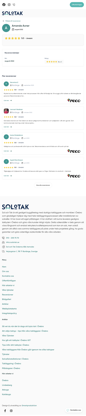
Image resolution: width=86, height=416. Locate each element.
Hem (4, 267)
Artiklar (5, 304)
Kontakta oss (8, 276)
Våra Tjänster (8, 335)
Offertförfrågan (77, 4)
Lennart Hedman (16, 109)
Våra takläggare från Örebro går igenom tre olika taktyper (28, 349)
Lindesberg (7, 385)
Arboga (5, 390)
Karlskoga (6, 394)
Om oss (5, 271)
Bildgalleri (6, 299)
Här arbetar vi (8, 285)
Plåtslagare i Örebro (11, 368)
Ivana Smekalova (16, 135)
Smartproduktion (29, 405)
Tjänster (5, 354)
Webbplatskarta (9, 308)
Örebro (5, 380)
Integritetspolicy (9, 313)
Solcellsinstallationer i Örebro (15, 359)
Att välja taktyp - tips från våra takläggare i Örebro (25, 331)
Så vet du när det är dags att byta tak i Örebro (23, 326)
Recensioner (7, 294)
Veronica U (14, 82)
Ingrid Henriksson (16, 160)
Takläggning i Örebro (11, 363)
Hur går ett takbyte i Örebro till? (16, 340)
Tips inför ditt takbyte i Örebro (15, 345)
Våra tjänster (8, 290)
